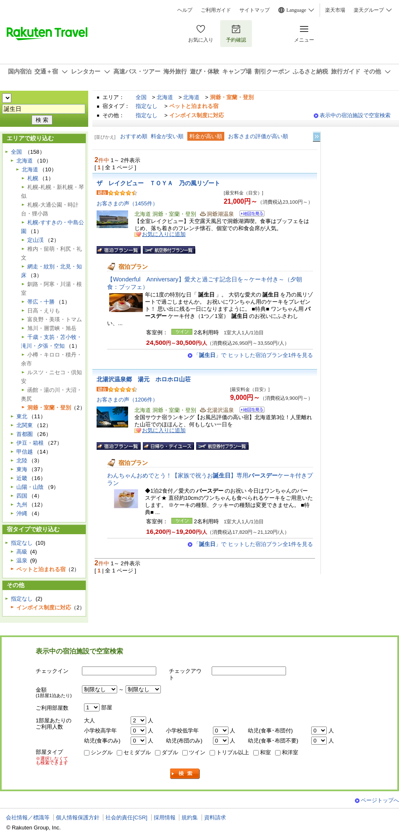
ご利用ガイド (216, 10)
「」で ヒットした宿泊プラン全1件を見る (253, 355)
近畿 (21, 478)
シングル (102, 752)
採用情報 (165, 817)
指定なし (147, 106)
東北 (21, 416)
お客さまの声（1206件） (127, 399)
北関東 (24, 425)
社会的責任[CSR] (126, 817)
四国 (21, 496)
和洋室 (290, 752)
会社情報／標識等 (28, 817)
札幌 (32, 178)
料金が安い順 (167, 136)
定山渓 (35, 240)
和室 (265, 752)
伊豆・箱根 (30, 443)
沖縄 (21, 513)
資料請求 (215, 817)
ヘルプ (184, 10)
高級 (21, 551)
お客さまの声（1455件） (127, 203)
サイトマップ (254, 10)
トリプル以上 (232, 752)
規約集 (189, 817)
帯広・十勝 (41, 302)
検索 (185, 774)
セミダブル (137, 752)
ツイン (197, 752)
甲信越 (24, 452)
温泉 (21, 560)
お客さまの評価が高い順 (258, 136)
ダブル (170, 752)
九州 (21, 504)
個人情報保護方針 (78, 817)
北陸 (21, 460)
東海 (21, 469)
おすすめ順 (133, 136)
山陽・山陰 (30, 487)
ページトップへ (380, 800)
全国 (141, 97)
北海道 (165, 97)
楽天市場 (335, 10)
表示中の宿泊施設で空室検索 (355, 115)
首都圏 (24, 434)
